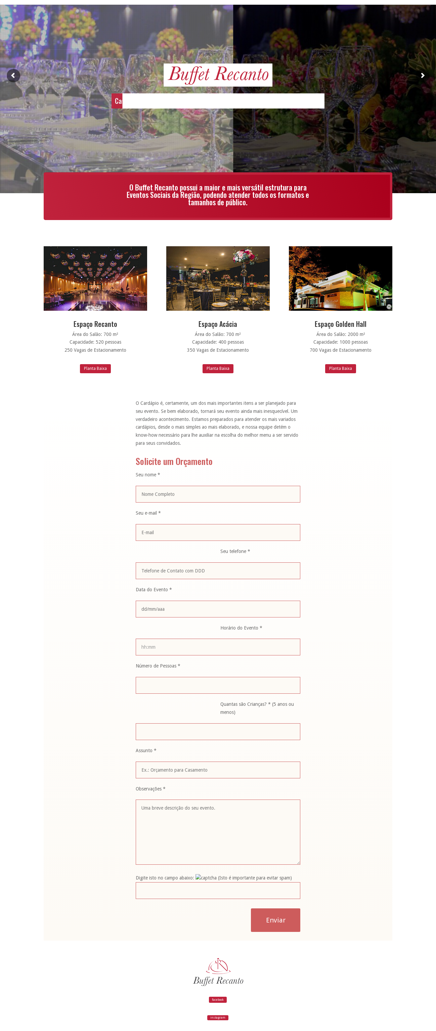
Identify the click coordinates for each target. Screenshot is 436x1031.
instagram (217, 1017)
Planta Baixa (95, 368)
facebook (218, 999)
